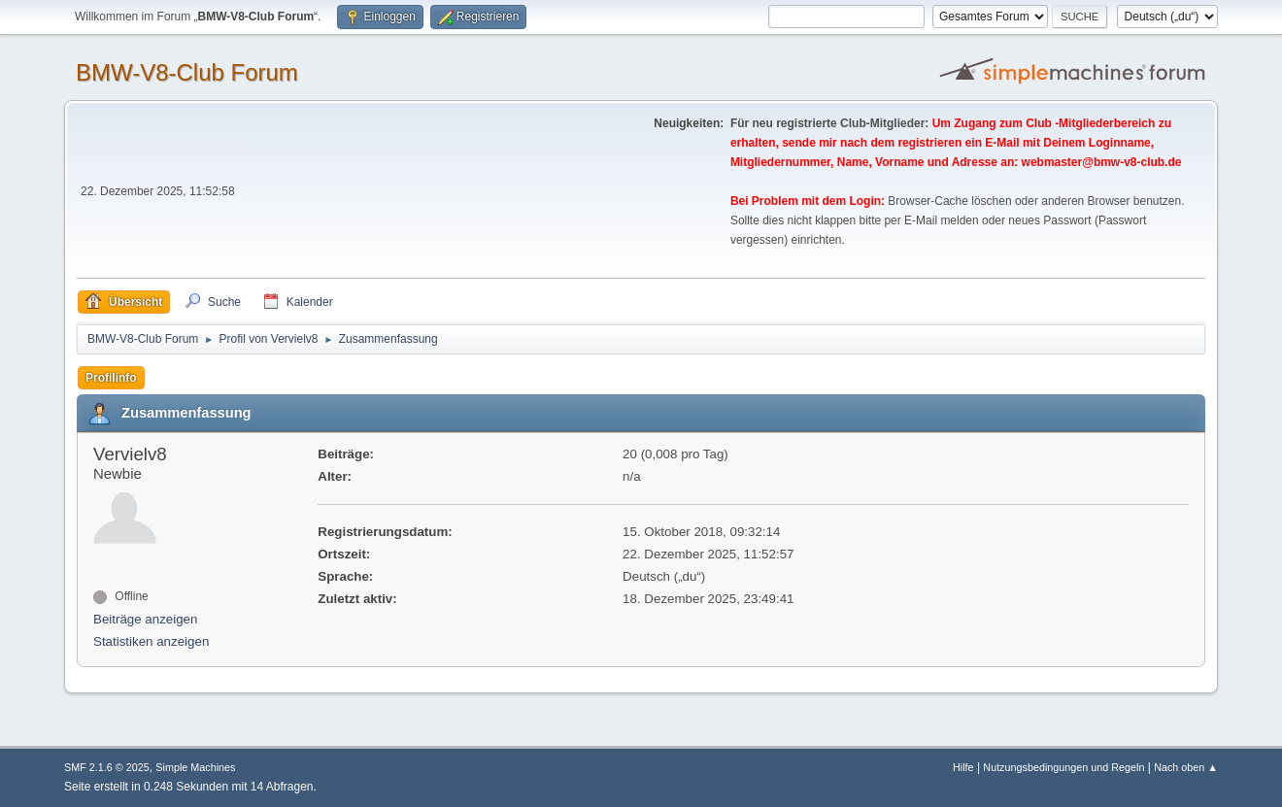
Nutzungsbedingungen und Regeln (1063, 767)
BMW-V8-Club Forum (187, 72)
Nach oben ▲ (1186, 767)
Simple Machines (195, 767)
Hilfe (963, 767)
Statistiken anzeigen (151, 641)
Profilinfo (111, 378)
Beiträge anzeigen (145, 619)
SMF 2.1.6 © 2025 (107, 767)
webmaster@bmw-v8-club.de (1102, 162)
